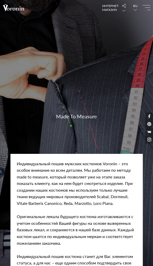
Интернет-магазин (109, 8)
